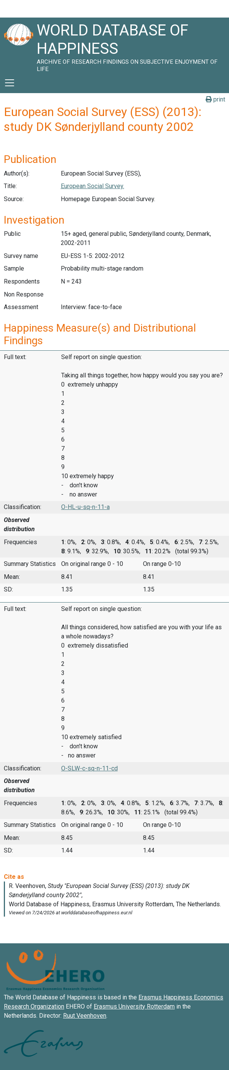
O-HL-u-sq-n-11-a (85, 507)
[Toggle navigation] (9, 83)
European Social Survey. (92, 186)
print (215, 99)
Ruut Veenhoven (84, 1015)
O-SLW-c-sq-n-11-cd (89, 768)
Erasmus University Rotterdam (134, 1006)
